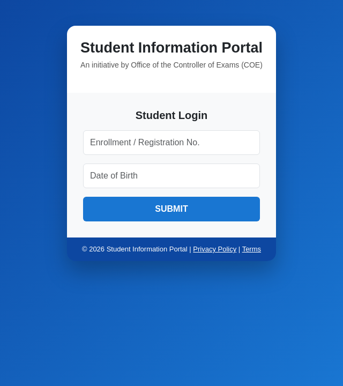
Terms (251, 249)
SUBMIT (171, 208)
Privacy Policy (214, 249)
